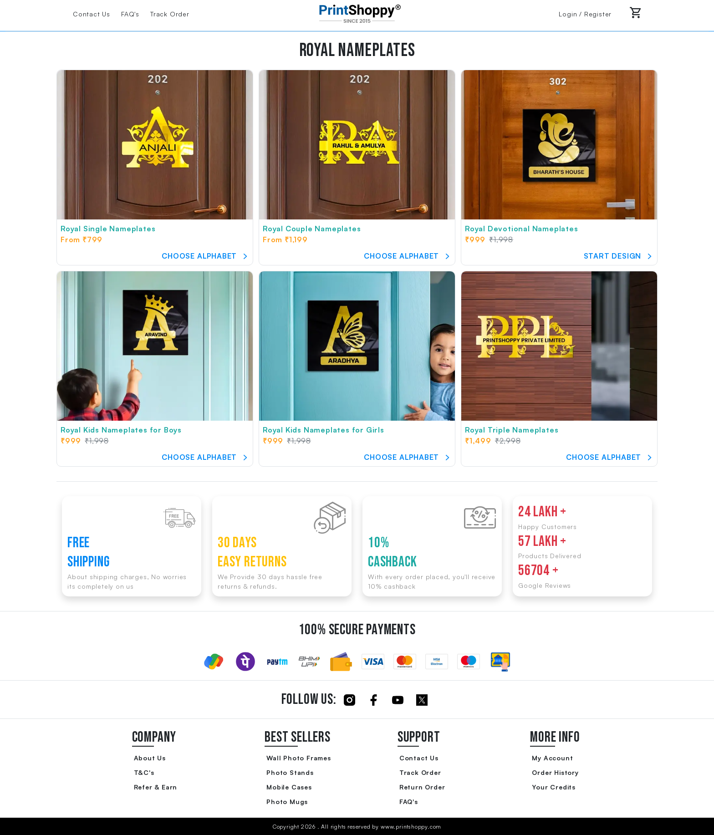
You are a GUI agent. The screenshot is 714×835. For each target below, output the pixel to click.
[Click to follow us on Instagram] (349, 700)
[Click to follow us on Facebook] (373, 700)
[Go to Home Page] (357, 12)
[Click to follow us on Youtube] (397, 700)
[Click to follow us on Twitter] (421, 700)
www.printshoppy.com (411, 826)
